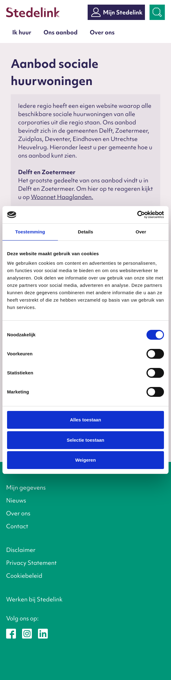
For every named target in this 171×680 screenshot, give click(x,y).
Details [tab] (85, 231)
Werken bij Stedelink (34, 599)
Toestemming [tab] (30, 231)
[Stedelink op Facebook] (11, 633)
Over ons (102, 32)
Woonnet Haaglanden (61, 197)
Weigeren (85, 460)
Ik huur (21, 32)
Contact (17, 526)
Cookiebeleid (24, 576)
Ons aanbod (61, 32)
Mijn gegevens (26, 487)
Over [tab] (140, 231)
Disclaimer (21, 550)
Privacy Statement (31, 563)
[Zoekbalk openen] (157, 12)
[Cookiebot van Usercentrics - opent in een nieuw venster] (137, 215)
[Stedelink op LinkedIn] (43, 633)
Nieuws (16, 500)
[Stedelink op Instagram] (27, 633)
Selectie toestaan (85, 440)
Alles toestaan (85, 419)
